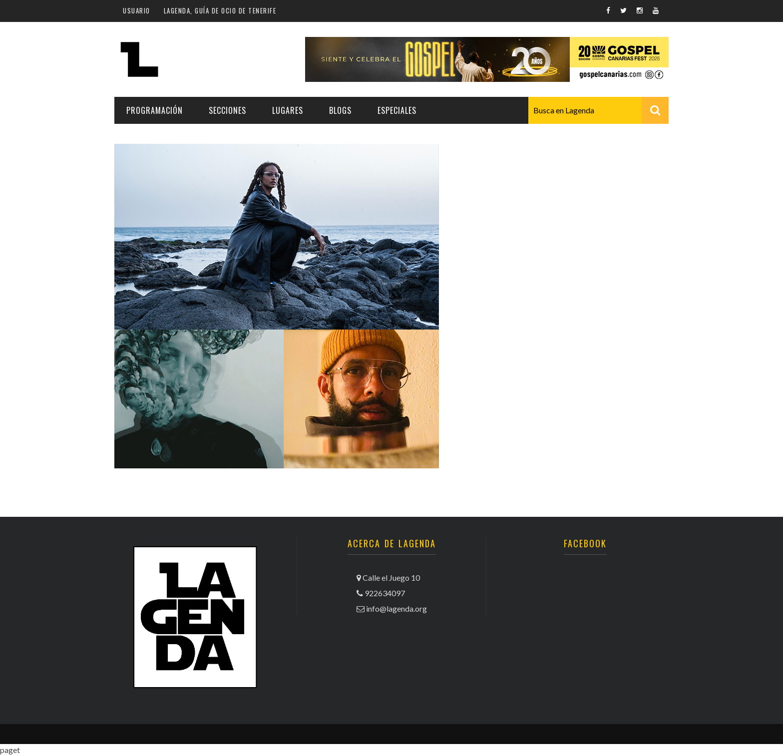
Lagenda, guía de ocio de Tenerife (220, 10)
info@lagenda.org (396, 608)
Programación (154, 110)
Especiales (397, 110)
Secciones (227, 110)
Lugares (287, 110)
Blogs (340, 110)
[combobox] (598, 110)
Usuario (136, 10)
